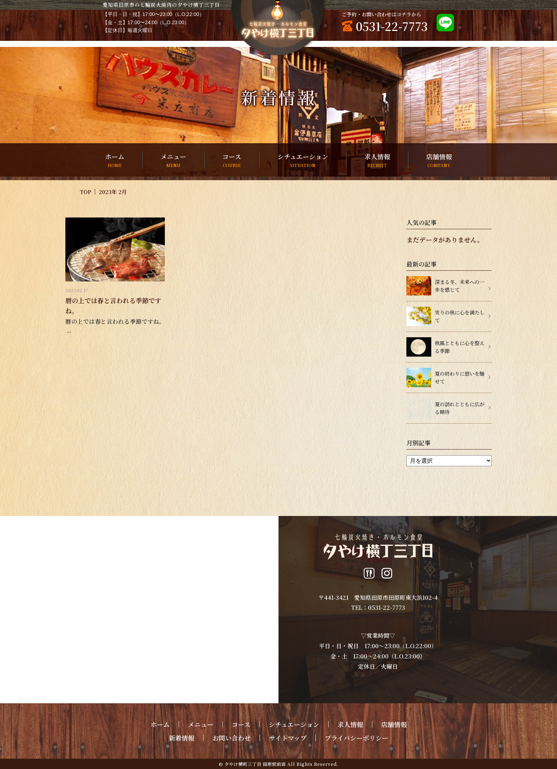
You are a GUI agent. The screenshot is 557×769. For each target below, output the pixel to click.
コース (231, 160)
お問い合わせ (231, 738)
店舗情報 (439, 160)
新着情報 (181, 738)
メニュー (173, 160)
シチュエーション (302, 160)
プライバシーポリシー (356, 738)
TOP (85, 191)
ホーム (114, 160)
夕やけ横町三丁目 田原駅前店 (255, 764)
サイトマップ (288, 738)
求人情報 (377, 160)
